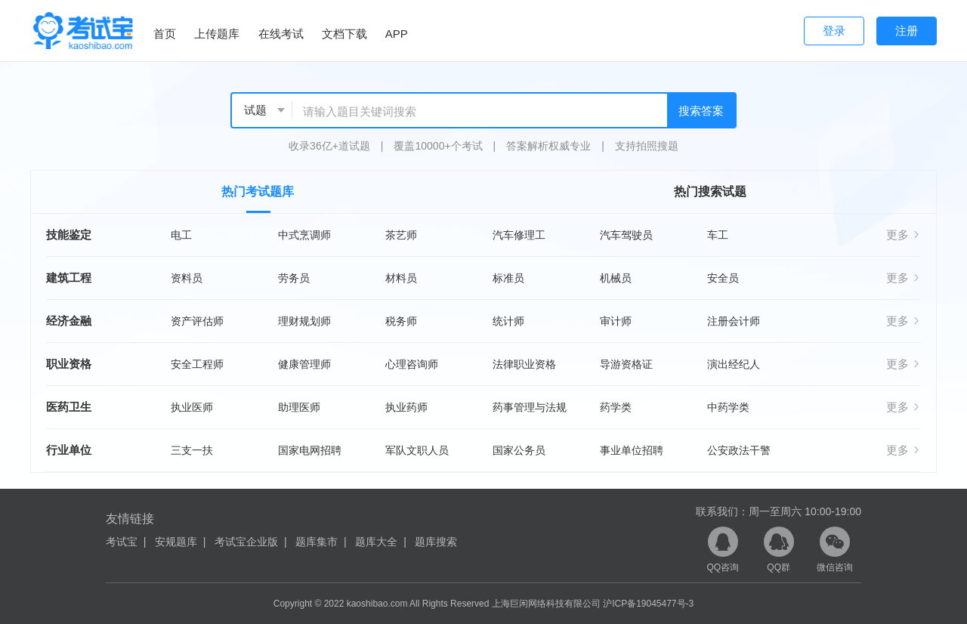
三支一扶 (192, 450)
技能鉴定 (68, 234)
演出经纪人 (733, 364)
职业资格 (68, 363)
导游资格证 (626, 364)
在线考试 (281, 33)
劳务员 (294, 278)
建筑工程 (68, 277)
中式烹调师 (304, 235)
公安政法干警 (739, 450)
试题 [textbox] (255, 109)
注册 (906, 30)
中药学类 (728, 407)
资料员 (186, 278)
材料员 (401, 278)
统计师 (508, 321)
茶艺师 (401, 235)
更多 (903, 234)
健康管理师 (304, 364)
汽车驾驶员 (626, 235)
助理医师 (299, 407)
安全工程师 (197, 364)
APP (396, 33)
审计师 (616, 321)
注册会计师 (733, 321)
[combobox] (262, 110)
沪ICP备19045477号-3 (648, 603)
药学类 (616, 407)
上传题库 (216, 33)
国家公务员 (519, 450)
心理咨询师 (411, 364)
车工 (717, 235)
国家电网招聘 (309, 450)
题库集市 (316, 542)
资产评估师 (197, 321)
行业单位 (68, 449)
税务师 (401, 321)
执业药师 (406, 407)
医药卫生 (68, 406)
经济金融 (68, 320)
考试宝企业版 (246, 542)
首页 (164, 33)
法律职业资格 (524, 364)
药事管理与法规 (530, 407)
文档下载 (344, 33)
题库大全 (376, 542)
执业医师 (192, 407)
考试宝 (121, 542)
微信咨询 (835, 550)
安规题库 (176, 542)
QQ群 (779, 550)
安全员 (723, 278)
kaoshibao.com (377, 603)
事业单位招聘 (631, 450)
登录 (834, 30)
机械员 (616, 278)
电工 (181, 235)
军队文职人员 (417, 450)
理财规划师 (304, 321)
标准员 (508, 278)
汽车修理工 (519, 235)
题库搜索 (436, 542)
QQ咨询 (722, 550)
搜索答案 (701, 110)
